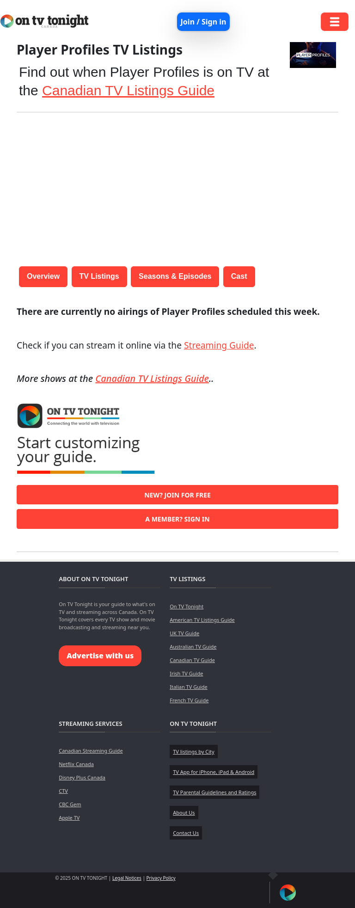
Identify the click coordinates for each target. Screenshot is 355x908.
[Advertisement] (177, 184)
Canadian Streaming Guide (90, 750)
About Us (184, 812)
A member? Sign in (177, 519)
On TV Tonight (186, 606)
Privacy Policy (161, 878)
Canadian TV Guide (192, 659)
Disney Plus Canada (82, 777)
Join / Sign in (203, 22)
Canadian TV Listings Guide (128, 90)
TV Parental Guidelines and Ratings (214, 792)
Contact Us (186, 832)
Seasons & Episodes (175, 276)
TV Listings (99, 276)
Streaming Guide (219, 345)
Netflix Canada (76, 764)
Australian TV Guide (193, 646)
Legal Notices (126, 878)
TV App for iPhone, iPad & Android (213, 771)
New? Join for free (177, 495)
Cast (239, 276)
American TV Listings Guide (202, 619)
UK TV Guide (184, 633)
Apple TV (69, 817)
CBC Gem (70, 804)
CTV (63, 790)
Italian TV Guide (189, 686)
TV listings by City (193, 751)
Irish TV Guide (186, 673)
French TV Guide (189, 700)
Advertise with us (100, 655)
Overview (43, 276)
